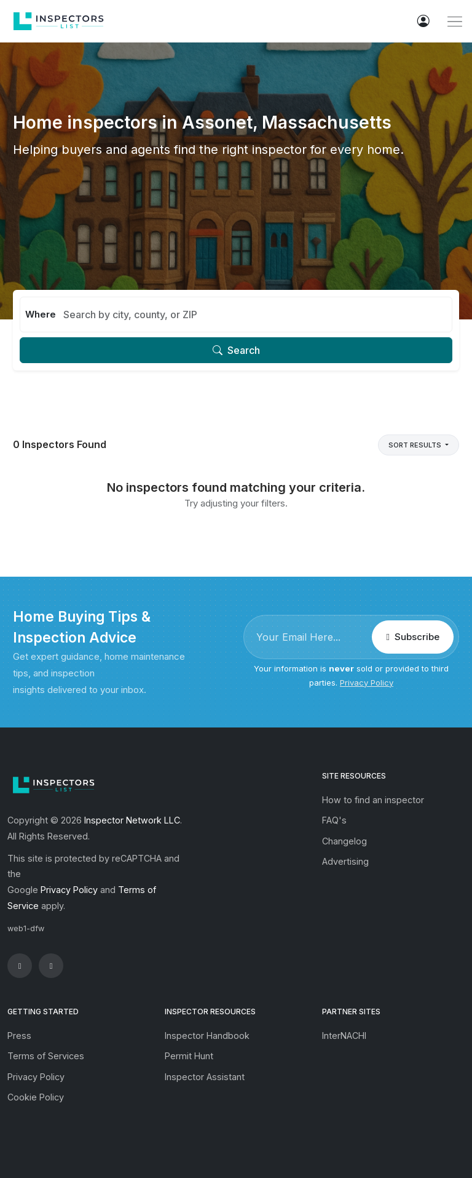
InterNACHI (344, 1035)
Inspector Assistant (205, 1077)
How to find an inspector (373, 800)
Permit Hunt (189, 1056)
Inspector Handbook (207, 1035)
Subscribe (412, 637)
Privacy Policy (366, 682)
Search (236, 350)
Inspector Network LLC (132, 820)
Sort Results (415, 445)
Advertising (345, 861)
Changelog (344, 841)
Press (19, 1035)
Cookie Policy (35, 1097)
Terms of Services (45, 1056)
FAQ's (334, 820)
